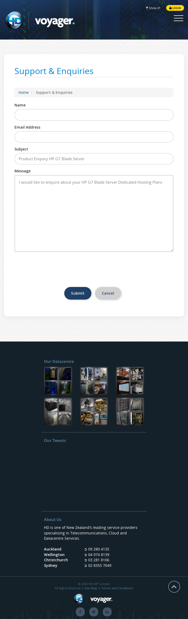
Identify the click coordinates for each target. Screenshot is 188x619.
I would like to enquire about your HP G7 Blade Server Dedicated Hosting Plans (94, 213)
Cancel (108, 293)
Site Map (91, 588)
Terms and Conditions (117, 588)
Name (20, 105)
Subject (21, 149)
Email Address (27, 127)
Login (175, 7)
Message (22, 170)
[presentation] (94, 271)
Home (23, 92)
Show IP (153, 8)
